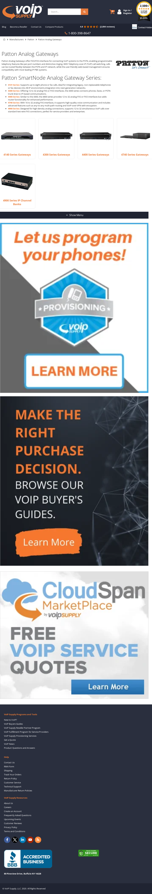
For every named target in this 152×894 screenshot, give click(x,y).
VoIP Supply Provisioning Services (20, 735)
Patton (31, 39)
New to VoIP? (10, 719)
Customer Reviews (13, 823)
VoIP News (9, 743)
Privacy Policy (10, 827)
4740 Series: (14, 102)
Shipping (8, 770)
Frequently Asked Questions (17, 815)
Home (4, 39)
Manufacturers (16, 39)
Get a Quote (10, 739)
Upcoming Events (12, 819)
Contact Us (9, 762)
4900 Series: (14, 108)
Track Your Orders (12, 774)
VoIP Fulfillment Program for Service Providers (26, 731)
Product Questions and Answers (19, 747)
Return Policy (10, 778)
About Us (8, 803)
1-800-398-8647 (79, 33)
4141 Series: (14, 84)
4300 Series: (14, 90)
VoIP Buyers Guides (13, 723)
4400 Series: (14, 96)
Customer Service (12, 782)
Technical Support (12, 786)
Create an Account (13, 811)
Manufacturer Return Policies (18, 790)
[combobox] (68, 12)
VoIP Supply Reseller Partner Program (22, 727)
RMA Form (9, 766)
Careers (7, 807)
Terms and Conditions (14, 831)
